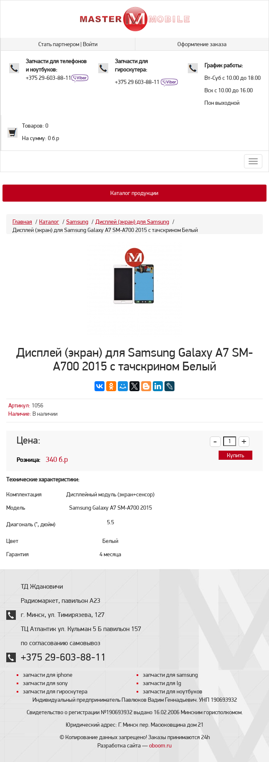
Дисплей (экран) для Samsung (132, 221)
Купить (235, 455)
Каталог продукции (134, 193)
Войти (90, 44)
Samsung (77, 221)
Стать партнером (58, 44)
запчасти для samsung (170, 674)
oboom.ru (160, 745)
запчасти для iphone (47, 674)
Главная (22, 221)
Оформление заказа (202, 44)
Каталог (49, 221)
